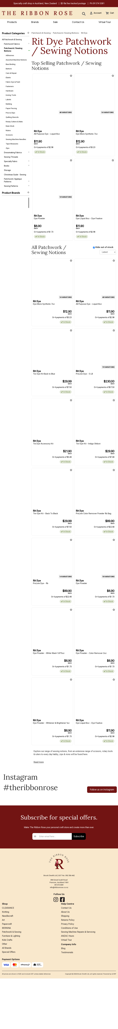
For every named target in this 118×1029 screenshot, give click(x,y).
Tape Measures (12, 152)
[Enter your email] (55, 897)
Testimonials (67, 1018)
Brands (35, 22)
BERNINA (6, 991)
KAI (3, 254)
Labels (8, 105)
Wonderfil (6, 274)
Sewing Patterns (16, 197)
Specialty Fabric (16, 171)
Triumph (5, 269)
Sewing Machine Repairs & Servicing (78, 996)
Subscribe (78, 897)
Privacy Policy (67, 987)
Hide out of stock (104, 248)
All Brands (6, 1013)
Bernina (5, 211)
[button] (94, 13)
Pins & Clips (10, 119)
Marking (9, 109)
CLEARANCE (8, 969)
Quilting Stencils (12, 124)
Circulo (5, 226)
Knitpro (5, 221)
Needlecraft (7, 978)
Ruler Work (10, 133)
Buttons (9, 71)
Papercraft (7, 987)
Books (16, 176)
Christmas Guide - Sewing (15, 186)
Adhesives (10, 57)
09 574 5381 (99, 4)
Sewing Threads (11, 167)
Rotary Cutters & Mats (14, 129)
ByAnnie (5, 235)
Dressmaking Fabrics (16, 162)
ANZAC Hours (67, 1000)
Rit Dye (5, 216)
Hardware (9, 95)
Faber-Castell (8, 245)
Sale (55, 22)
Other (4, 1009)
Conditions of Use (69, 991)
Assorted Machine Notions (16, 62)
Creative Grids (8, 240)
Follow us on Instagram (102, 793)
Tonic (4, 264)
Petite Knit (6, 259)
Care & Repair (11, 76)
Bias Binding (10, 66)
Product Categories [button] (15, 33)
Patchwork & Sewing (41, 33)
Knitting (5, 974)
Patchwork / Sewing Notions (16, 50)
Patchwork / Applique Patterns (16, 191)
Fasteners (10, 90)
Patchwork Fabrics (16, 45)
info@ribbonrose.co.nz (59, 949)
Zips (7, 157)
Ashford (5, 231)
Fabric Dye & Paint (13, 86)
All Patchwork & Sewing (12, 40)
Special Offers (8, 1018)
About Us (65, 974)
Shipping (65, 978)
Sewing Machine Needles (16, 148)
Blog (63, 1013)
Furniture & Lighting (11, 1000)
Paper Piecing (11, 114)
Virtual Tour (105, 22)
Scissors (9, 143)
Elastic (8, 81)
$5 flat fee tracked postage (73, 4)
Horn (4, 250)
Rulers (8, 138)
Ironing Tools (11, 100)
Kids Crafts (7, 1005)
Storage (7, 181)
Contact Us (78, 22)
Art (3, 983)
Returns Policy (67, 983)
